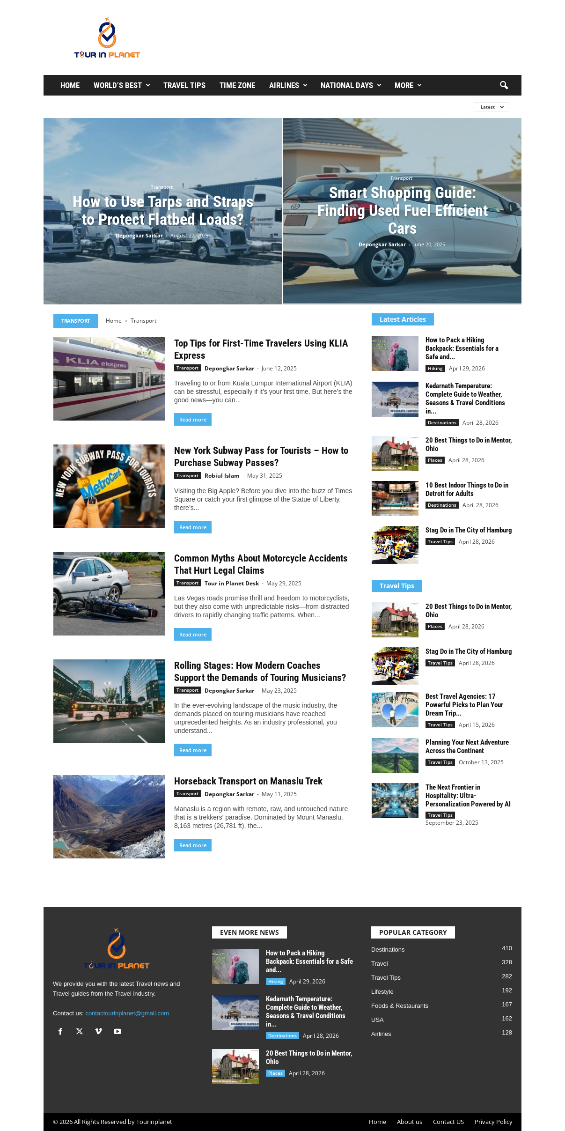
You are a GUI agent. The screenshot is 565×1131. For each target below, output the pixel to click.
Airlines (288, 85)
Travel (379, 963)
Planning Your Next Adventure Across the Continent (467, 746)
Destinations (442, 422)
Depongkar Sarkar (139, 235)
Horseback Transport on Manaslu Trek (248, 781)
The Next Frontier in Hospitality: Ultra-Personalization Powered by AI (468, 795)
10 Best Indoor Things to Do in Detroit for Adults (467, 489)
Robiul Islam (222, 476)
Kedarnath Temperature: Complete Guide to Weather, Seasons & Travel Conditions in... (465, 398)
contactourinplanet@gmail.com (127, 1013)
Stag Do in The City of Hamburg (469, 530)
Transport (162, 187)
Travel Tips (184, 85)
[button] (503, 85)
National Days (351, 85)
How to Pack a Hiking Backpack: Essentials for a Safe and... (462, 348)
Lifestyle (382, 991)
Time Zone (237, 85)
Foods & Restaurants (399, 1005)
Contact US (448, 1121)
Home (70, 85)
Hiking (435, 368)
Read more (192, 419)
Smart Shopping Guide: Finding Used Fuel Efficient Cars (402, 210)
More (408, 85)
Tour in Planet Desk (232, 583)
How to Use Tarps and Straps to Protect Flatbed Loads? (163, 210)
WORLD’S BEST (122, 85)
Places (435, 460)
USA (377, 1019)
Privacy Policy (494, 1121)
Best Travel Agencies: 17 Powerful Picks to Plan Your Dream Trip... (464, 704)
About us (409, 1121)
